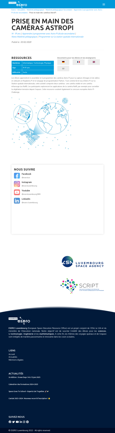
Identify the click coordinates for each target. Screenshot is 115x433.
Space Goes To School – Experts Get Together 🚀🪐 (29, 391)
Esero (13, 10)
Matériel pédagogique (35, 10)
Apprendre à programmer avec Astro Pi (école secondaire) (48, 33)
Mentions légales (16, 360)
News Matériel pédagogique (24, 36)
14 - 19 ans (15, 33)
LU (63, 68)
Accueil (12, 354)
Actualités (21, 10)
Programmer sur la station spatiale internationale (61, 36)
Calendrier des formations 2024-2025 (23, 384)
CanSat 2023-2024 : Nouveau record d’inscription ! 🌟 (29, 398)
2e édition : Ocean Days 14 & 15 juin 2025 (24, 377)
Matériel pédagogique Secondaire (59, 10)
